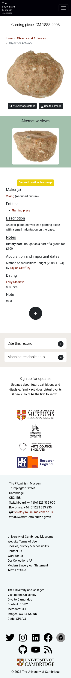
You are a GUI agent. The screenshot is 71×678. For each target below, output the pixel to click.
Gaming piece (21, 210)
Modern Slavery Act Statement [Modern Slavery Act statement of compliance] (28, 565)
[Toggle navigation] (63, 8)
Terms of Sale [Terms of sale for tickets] (17, 570)
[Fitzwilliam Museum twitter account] (10, 637)
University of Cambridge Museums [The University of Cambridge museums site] (31, 536)
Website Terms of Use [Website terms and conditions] (22, 541)
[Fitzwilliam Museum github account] (23, 649)
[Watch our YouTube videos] (36, 649)
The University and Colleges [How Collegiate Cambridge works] (26, 590)
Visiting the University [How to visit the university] (22, 595)
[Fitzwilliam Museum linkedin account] (48, 637)
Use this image (51, 106)
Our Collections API (21, 560)
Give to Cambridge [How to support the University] (20, 599)
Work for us (15, 556)
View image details (22, 106)
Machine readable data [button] (26, 357)
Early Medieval (15, 282)
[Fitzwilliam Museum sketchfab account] (61, 637)
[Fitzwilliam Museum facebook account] (36, 637)
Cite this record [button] (19, 343)
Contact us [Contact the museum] (15, 551)
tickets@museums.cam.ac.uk (33, 512)
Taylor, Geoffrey (20, 268)
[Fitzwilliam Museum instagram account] (23, 637)
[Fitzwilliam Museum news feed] (48, 649)
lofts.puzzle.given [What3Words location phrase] (39, 517)
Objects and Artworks (31, 38)
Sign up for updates (35, 378)
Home (8, 38)
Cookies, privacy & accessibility (28, 546)
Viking (10, 196)
